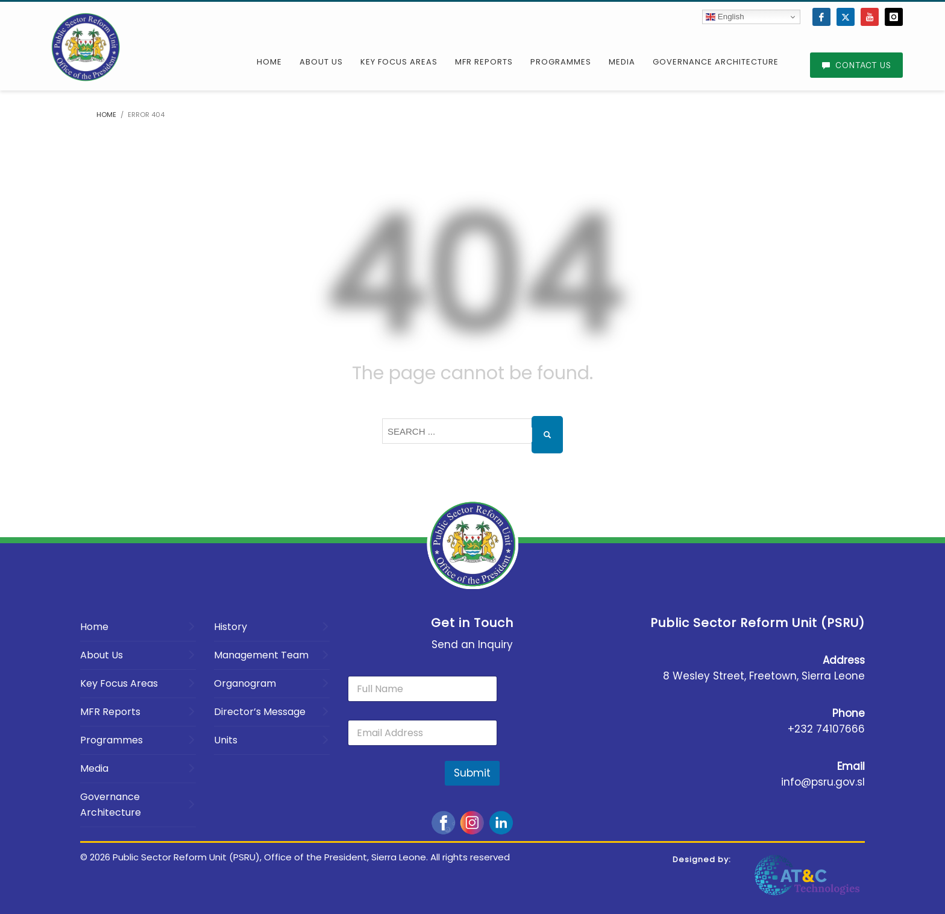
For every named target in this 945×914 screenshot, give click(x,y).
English (725, 17)
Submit (472, 773)
